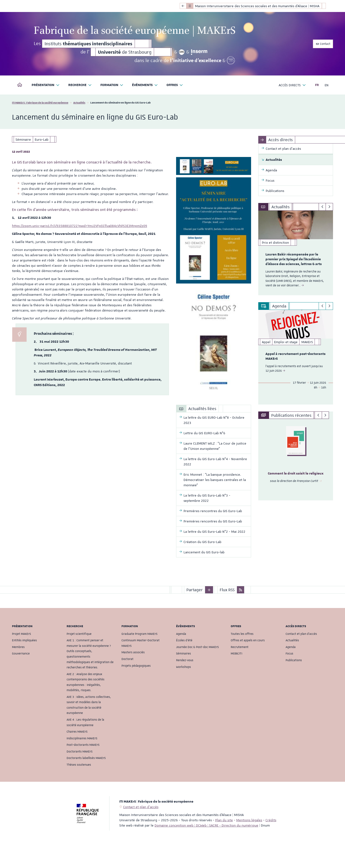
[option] (295, 253)
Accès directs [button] (292, 85)
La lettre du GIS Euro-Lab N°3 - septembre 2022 (207, 498)
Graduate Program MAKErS (139, 634)
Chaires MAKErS (77, 732)
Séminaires (183, 653)
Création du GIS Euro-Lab (202, 542)
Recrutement (239, 647)
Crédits (270, 820)
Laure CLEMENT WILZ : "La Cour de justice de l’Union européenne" (215, 446)
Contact (323, 44)
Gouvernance (21, 653)
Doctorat (127, 659)
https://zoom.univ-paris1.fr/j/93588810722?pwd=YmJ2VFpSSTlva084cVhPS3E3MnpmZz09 (79, 226)
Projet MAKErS (21, 634)
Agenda (181, 634)
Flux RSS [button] (227, 589)
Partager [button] (194, 589)
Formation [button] (112, 85)
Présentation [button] (46, 85)
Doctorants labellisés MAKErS (86, 758)
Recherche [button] (80, 85)
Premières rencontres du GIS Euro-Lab (213, 511)
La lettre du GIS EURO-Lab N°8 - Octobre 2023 (214, 420)
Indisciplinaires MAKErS (82, 738)
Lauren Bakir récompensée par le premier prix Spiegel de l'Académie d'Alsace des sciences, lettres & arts (293, 259)
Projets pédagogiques (136, 665)
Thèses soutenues (79, 765)
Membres (18, 647)
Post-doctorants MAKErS (83, 745)
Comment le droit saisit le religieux (295, 473)
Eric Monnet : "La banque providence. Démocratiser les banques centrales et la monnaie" (215, 479)
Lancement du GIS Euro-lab (204, 552)
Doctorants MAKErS (79, 751)
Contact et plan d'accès (301, 634)
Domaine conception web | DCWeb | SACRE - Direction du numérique (206, 825)
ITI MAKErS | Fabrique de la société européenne (40, 102)
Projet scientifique (79, 634)
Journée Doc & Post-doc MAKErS (197, 647)
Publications (294, 660)
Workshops (183, 667)
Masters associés (133, 652)
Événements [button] (145, 85)
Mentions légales (249, 820)
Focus (289, 653)
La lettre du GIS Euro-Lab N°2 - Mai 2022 (214, 531)
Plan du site (224, 820)
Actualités (79, 102)
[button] (209, 590)
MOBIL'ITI (236, 653)
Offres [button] (175, 85)
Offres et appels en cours (248, 640)
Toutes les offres (242, 634)
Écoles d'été (184, 640)
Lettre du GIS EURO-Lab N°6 (204, 433)
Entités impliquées (24, 640)
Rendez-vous (184, 660)
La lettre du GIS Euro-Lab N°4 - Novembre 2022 (215, 461)
